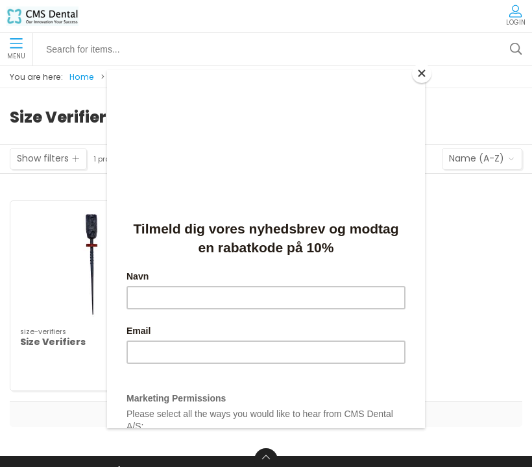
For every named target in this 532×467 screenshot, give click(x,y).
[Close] (421, 73)
